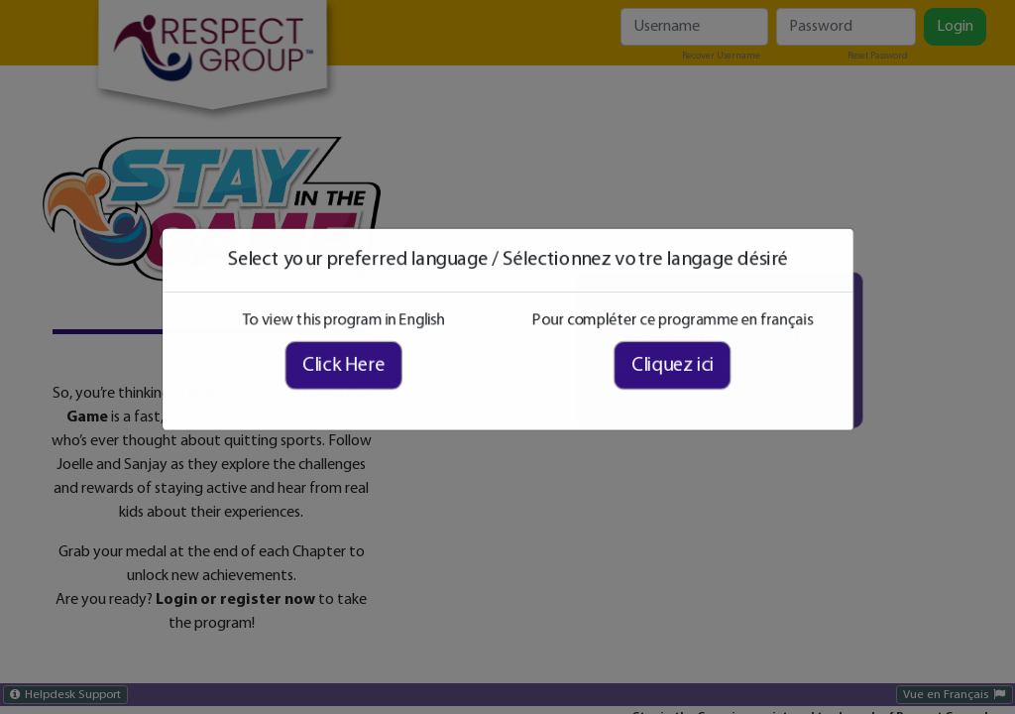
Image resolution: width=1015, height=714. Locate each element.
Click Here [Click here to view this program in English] (361, 372)
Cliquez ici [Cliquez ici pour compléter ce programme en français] (653, 372)
